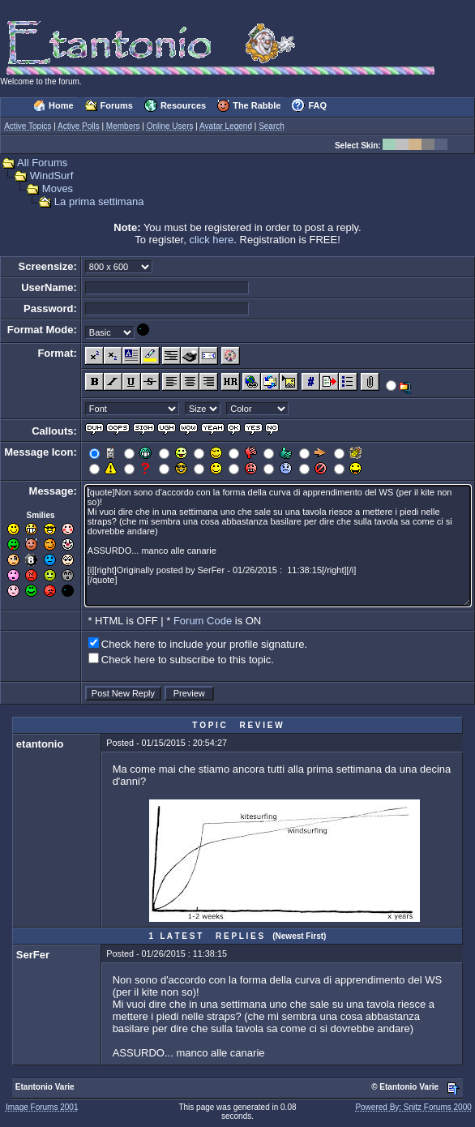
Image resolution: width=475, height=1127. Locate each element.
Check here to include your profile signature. (204, 644)
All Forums (42, 162)
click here (211, 240)
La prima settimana (99, 201)
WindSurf (51, 175)
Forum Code (202, 621)
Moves (57, 188)
